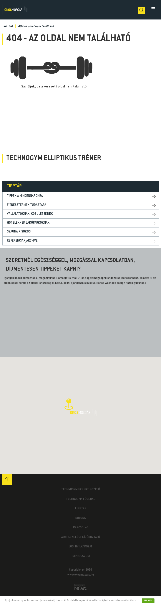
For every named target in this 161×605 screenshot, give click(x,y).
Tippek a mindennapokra (25, 196)
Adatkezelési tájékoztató (80, 537)
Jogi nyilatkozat (81, 546)
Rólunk (80, 518)
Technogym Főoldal (80, 499)
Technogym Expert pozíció (80, 489)
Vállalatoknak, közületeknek (30, 214)
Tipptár (80, 508)
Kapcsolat (80, 527)
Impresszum (80, 556)
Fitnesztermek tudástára (26, 205)
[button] (81, 407)
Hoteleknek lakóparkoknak (28, 222)
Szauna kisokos (19, 231)
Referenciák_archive (22, 240)
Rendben (148, 601)
